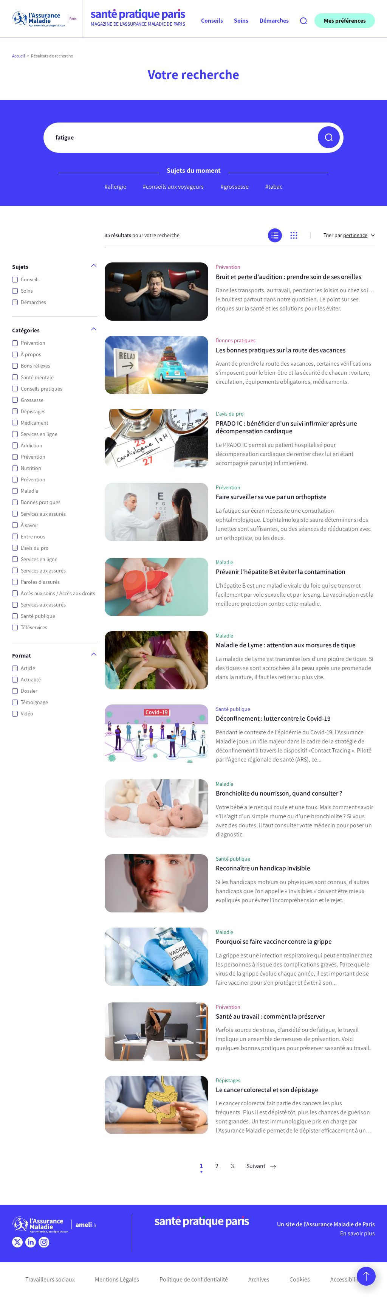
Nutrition (31, 468)
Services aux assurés (43, 514)
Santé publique (38, 616)
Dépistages (33, 411)
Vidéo (27, 714)
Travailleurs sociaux (50, 1279)
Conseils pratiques (41, 389)
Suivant (261, 1166)
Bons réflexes (35, 366)
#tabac (273, 186)
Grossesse (32, 400)
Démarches (33, 302)
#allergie (115, 186)
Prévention (33, 343)
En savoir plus (357, 1233)
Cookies (299, 1279)
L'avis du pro (35, 548)
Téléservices (34, 627)
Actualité (31, 679)
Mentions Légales (117, 1279)
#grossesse (235, 186)
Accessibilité (346, 1279)
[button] (328, 137)
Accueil (18, 56)
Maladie (29, 491)
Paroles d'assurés (40, 582)
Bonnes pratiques (40, 502)
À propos (31, 354)
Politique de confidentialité (193, 1279)
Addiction (31, 445)
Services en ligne (39, 434)
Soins (27, 291)
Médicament (34, 423)
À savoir (29, 525)
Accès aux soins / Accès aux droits (58, 593)
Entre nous (33, 537)
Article (28, 668)
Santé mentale (37, 377)
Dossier (29, 691)
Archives (258, 1279)
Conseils (30, 279)
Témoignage (34, 702)
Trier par (349, 235)
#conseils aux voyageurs (173, 186)
